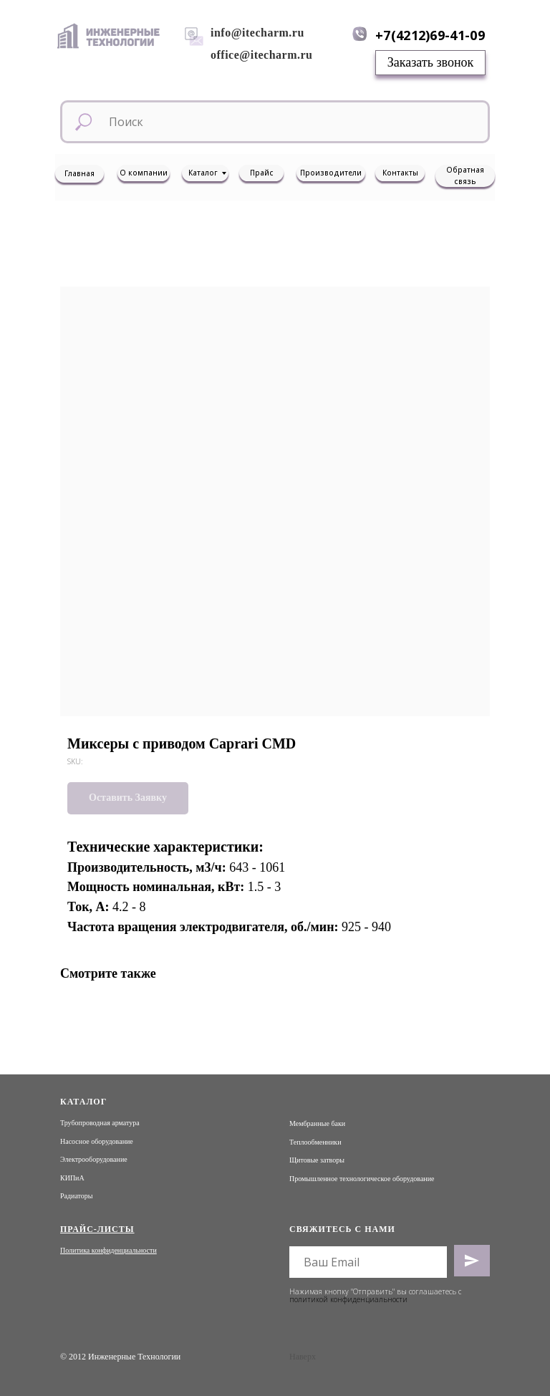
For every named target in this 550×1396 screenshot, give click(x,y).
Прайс (262, 173)
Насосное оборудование (96, 1141)
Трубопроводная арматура (100, 1123)
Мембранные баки (317, 1123)
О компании (144, 173)
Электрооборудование (93, 1159)
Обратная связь (465, 175)
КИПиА (72, 1178)
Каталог (203, 173)
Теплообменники (315, 1142)
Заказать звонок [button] (430, 62)
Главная (79, 173)
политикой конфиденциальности (348, 1299)
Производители (331, 173)
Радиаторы (76, 1196)
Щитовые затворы (316, 1160)
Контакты (400, 173)
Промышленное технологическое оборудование (361, 1179)
